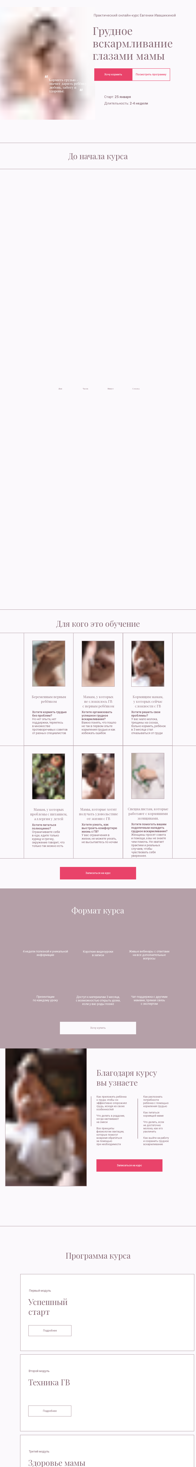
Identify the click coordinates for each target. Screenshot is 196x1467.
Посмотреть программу (151, 74)
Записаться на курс (98, 873)
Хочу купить (98, 1027)
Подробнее (50, 1330)
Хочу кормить (113, 74)
